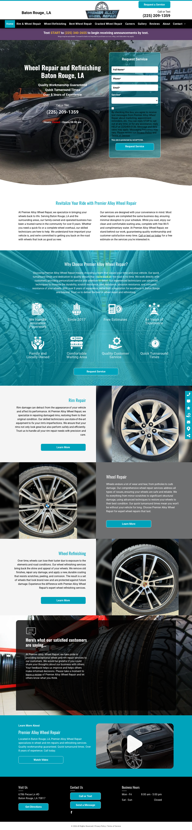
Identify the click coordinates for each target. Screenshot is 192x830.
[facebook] (71, 812)
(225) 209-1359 (156, 15)
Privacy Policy (144, 132)
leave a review (34, 674)
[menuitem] (10, 24)
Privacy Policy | (101, 826)
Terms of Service (121, 135)
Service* (116, 94)
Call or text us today (150, 235)
